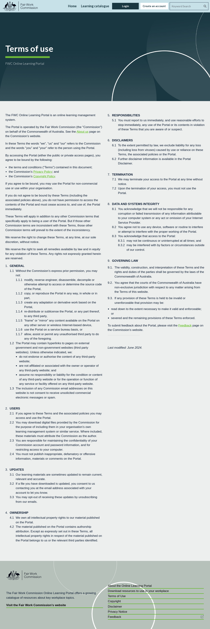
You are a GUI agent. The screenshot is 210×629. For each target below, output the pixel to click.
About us (82, 131)
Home (72, 6)
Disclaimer (115, 606)
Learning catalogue (95, 6)
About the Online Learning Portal (130, 586)
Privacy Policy (42, 171)
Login (125, 6)
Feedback (185, 325)
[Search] (186, 6)
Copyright (114, 601)
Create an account (154, 6)
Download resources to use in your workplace (138, 591)
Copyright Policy (44, 176)
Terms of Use (117, 596)
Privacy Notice (117, 611)
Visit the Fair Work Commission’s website (36, 605)
